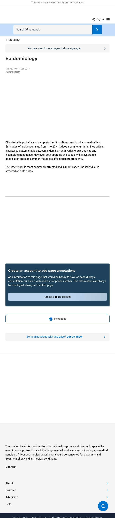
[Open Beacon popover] (103, 506)
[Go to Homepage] (15, 19)
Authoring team (12, 72)
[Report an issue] (57, 337)
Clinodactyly (12, 40)
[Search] (97, 29)
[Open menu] (108, 19)
